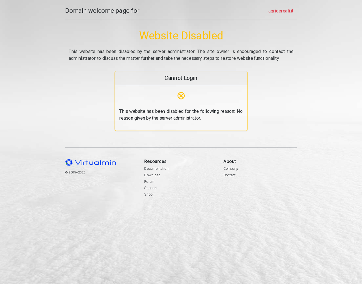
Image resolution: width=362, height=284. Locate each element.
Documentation (156, 168)
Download (152, 175)
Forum (149, 181)
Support (150, 188)
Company (230, 168)
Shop (148, 194)
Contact (260, 191)
